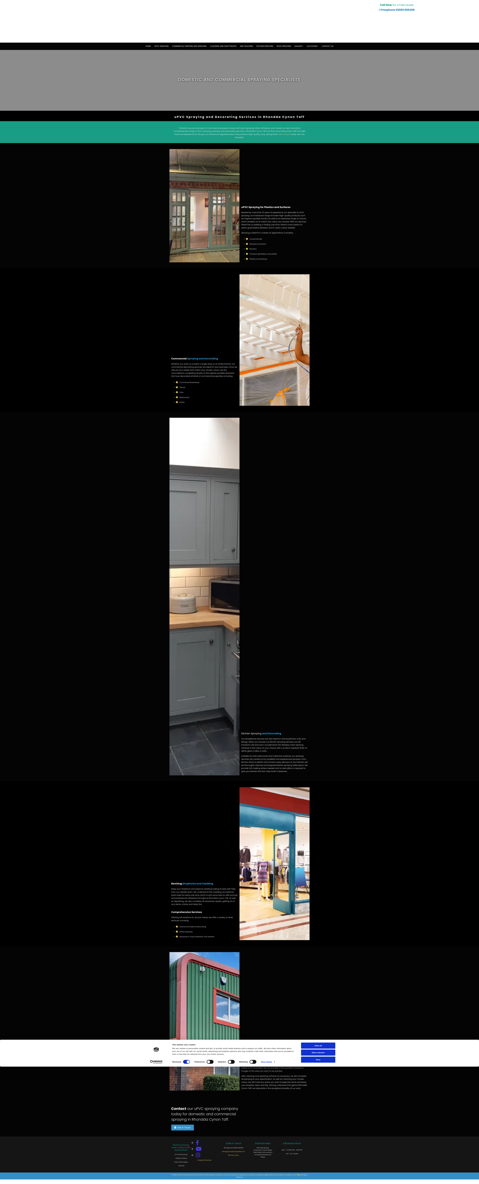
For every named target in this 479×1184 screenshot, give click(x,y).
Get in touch (284, 134)
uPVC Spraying (163, 46)
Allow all (318, 1163)
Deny (318, 1177)
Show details (266, 1179)
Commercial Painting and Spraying (190, 46)
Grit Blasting (246, 46)
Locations (310, 46)
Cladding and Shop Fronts (223, 46)
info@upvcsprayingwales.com (234, 1151)
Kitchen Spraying (264, 46)
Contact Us (326, 46)
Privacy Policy (234, 1155)
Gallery (297, 46)
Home (149, 46)
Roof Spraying (283, 46)
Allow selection (318, 1170)
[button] (182, 1127)
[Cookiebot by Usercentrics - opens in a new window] (156, 1179)
